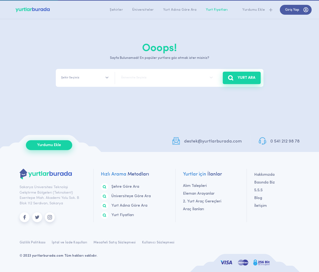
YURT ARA (241, 78)
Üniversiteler (143, 10)
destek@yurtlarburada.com (213, 141)
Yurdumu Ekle (49, 145)
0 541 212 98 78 (285, 141)
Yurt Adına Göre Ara (180, 10)
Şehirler (116, 10)
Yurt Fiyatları (217, 10)
